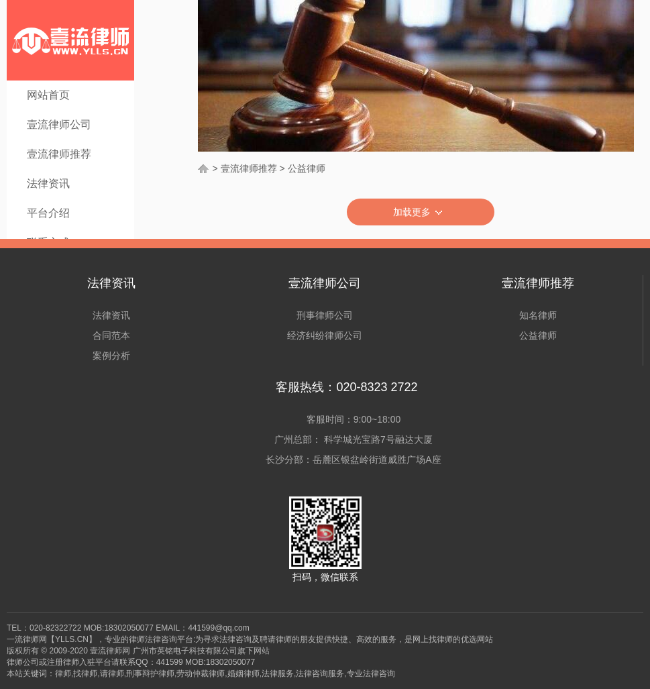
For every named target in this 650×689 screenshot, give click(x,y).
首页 (204, 168)
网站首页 (48, 95)
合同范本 (111, 335)
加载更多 (420, 212)
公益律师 (306, 168)
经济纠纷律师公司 (324, 335)
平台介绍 (48, 213)
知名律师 (538, 315)
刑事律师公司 (324, 315)
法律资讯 (48, 183)
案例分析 (111, 355)
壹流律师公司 (59, 124)
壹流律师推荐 (59, 154)
